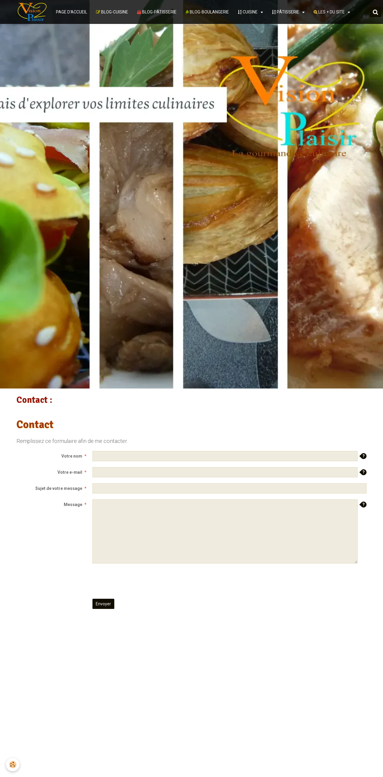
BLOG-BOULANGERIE (207, 12)
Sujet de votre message (58, 488)
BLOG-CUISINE (112, 12)
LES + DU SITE (330, 12)
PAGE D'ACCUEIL (71, 12)
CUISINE (248, 12)
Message (73, 504)
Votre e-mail (69, 472)
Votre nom (71, 456)
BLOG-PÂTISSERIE (157, 12)
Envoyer (103, 603)
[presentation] (137, 581)
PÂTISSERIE (286, 12)
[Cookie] (12, 764)
